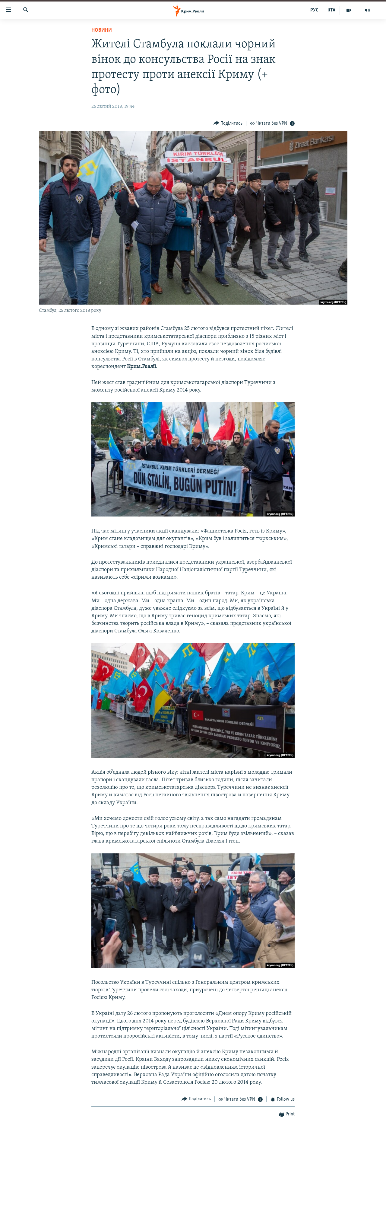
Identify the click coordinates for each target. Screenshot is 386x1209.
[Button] (228, 123)
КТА (331, 10)
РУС (314, 10)
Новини (101, 30)
